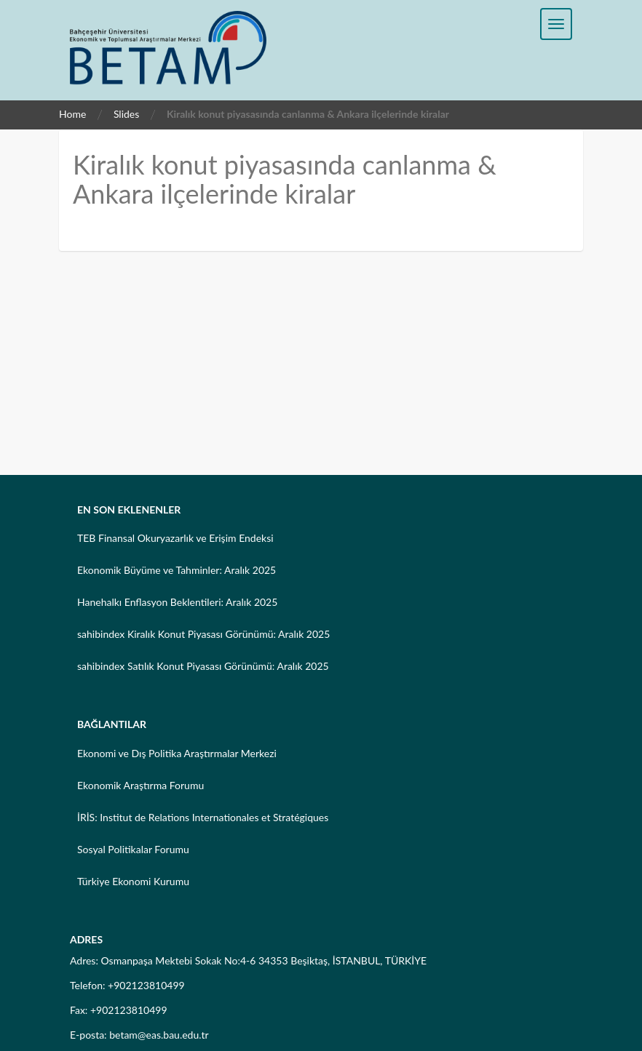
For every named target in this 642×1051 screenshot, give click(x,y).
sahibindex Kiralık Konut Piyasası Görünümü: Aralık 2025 (203, 634)
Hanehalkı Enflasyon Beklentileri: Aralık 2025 (177, 602)
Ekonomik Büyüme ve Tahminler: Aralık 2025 (176, 570)
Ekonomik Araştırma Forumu (140, 785)
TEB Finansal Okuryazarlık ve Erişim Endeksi (175, 538)
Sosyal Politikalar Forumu (133, 849)
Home (72, 114)
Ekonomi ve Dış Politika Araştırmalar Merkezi (177, 753)
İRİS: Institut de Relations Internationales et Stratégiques (202, 817)
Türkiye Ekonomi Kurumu (133, 881)
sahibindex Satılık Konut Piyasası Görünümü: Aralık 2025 (203, 666)
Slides (126, 114)
